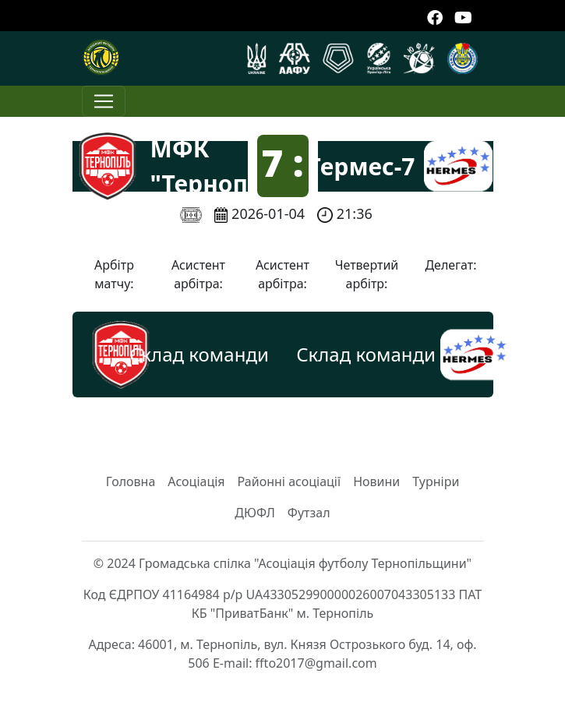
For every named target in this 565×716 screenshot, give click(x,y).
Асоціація (196, 481)
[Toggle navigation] (103, 101)
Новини (376, 481)
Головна (131, 481)
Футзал (309, 512)
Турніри (435, 481)
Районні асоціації (289, 481)
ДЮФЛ (255, 512)
